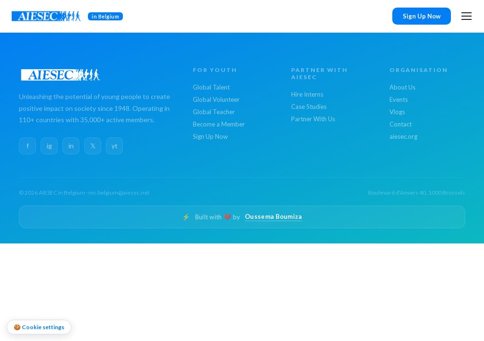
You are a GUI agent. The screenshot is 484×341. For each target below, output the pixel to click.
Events (398, 99)
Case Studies (309, 106)
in (71, 146)
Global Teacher (214, 112)
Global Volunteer (216, 99)
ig (49, 146)
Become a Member (219, 124)
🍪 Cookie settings (39, 327)
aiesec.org (403, 136)
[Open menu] (466, 16)
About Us (402, 87)
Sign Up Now (422, 16)
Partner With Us (313, 119)
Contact (400, 124)
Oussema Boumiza (273, 216)
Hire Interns (307, 94)
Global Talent (211, 87)
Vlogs (397, 112)
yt (115, 146)
